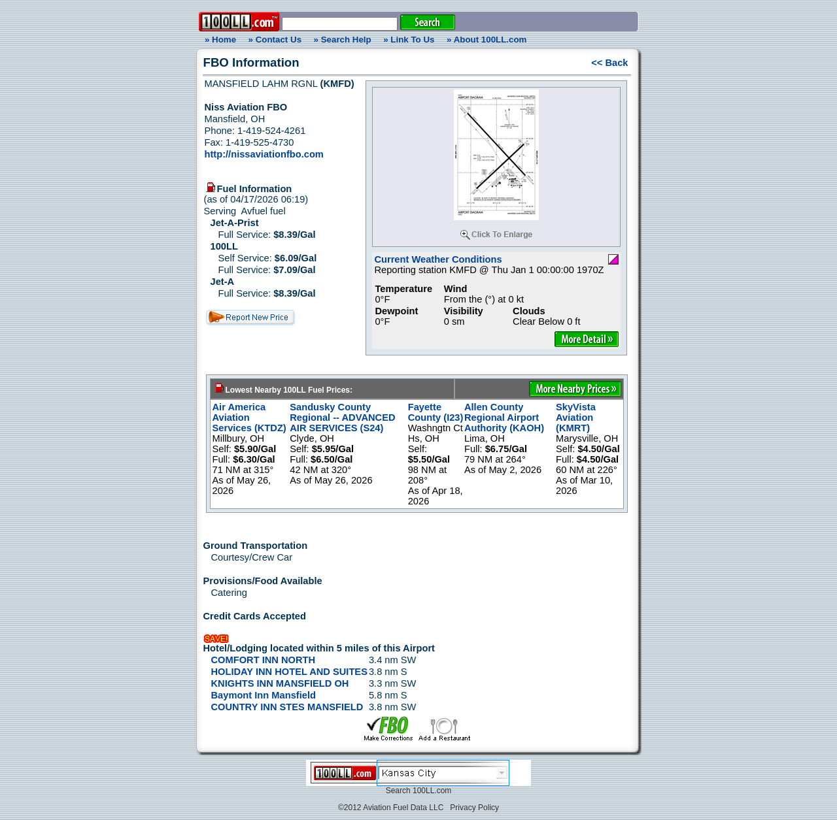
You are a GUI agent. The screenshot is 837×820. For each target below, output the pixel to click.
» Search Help (342, 39)
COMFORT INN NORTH (263, 660)
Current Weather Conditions (438, 259)
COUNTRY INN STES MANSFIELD (287, 707)
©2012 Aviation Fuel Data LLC (390, 807)
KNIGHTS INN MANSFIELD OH (280, 683)
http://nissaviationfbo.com (264, 154)
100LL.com (432, 790)
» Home (218, 39)
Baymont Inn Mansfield (263, 695)
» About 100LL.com (486, 39)
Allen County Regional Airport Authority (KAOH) (504, 417)
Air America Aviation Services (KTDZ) (249, 417)
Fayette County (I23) (436, 412)
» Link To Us (408, 39)
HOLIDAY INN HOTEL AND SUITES (289, 671)
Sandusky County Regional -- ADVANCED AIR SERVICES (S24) (342, 417)
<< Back (609, 62)
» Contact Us (274, 39)
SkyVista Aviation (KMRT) (576, 417)
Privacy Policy (474, 807)
